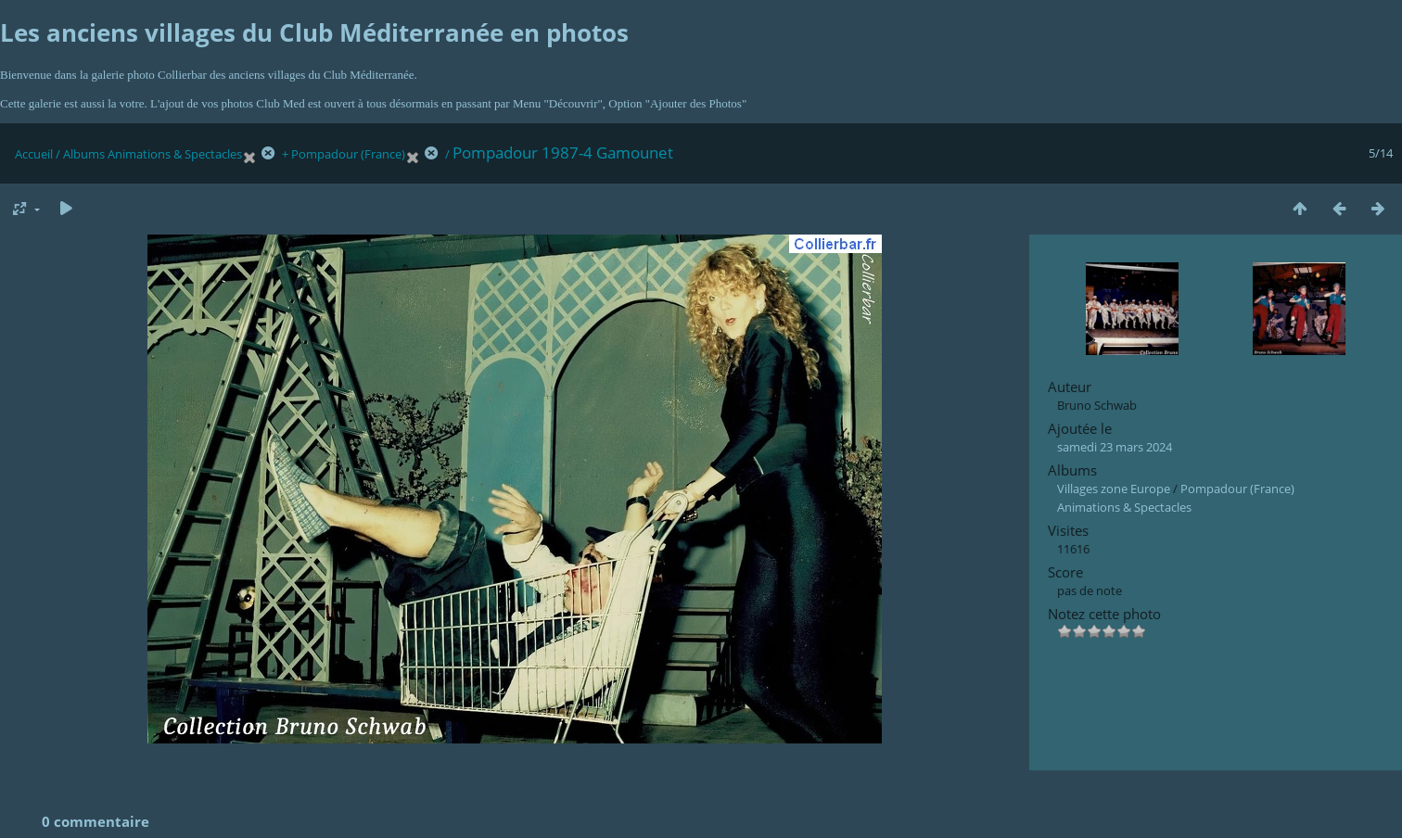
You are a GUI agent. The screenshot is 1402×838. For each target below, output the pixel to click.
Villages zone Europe (1113, 488)
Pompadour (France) (348, 154)
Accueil (34, 154)
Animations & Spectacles (175, 154)
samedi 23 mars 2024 (1114, 446)
